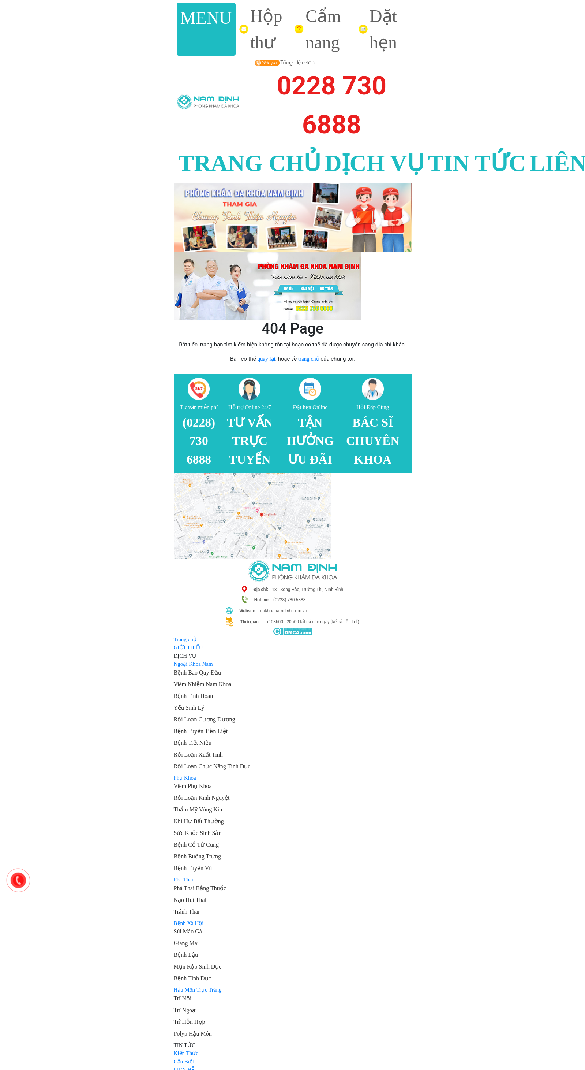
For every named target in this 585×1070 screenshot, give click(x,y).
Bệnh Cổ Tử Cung (196, 844)
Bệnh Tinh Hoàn (193, 696)
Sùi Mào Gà (188, 931)
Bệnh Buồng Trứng (197, 856)
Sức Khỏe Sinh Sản (198, 833)
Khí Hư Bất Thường (199, 821)
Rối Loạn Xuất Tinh (198, 754)
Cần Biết (184, 1062)
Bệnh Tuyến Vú (193, 868)
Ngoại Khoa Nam (193, 664)
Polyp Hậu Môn (193, 1033)
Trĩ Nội (183, 998)
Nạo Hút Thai (190, 900)
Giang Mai (186, 943)
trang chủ (308, 359)
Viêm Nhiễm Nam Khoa (203, 684)
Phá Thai (183, 880)
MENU (206, 17)
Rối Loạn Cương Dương (204, 719)
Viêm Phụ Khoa (193, 786)
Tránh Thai (187, 912)
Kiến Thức (186, 1053)
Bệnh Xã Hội (189, 923)
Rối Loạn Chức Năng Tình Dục (212, 766)
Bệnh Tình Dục (192, 978)
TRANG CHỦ (250, 163)
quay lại (266, 359)
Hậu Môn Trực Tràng (198, 990)
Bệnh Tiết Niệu (192, 743)
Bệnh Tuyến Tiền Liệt (201, 731)
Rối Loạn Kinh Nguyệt (202, 798)
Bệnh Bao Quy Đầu (197, 672)
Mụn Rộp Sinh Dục (198, 966)
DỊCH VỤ (374, 163)
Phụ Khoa (185, 778)
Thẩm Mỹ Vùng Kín (198, 809)
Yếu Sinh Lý (189, 708)
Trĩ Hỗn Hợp (189, 1022)
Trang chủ (185, 639)
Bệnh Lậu (186, 955)
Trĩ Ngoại (185, 1010)
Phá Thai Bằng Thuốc (200, 888)
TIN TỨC (477, 163)
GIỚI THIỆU (188, 647)
